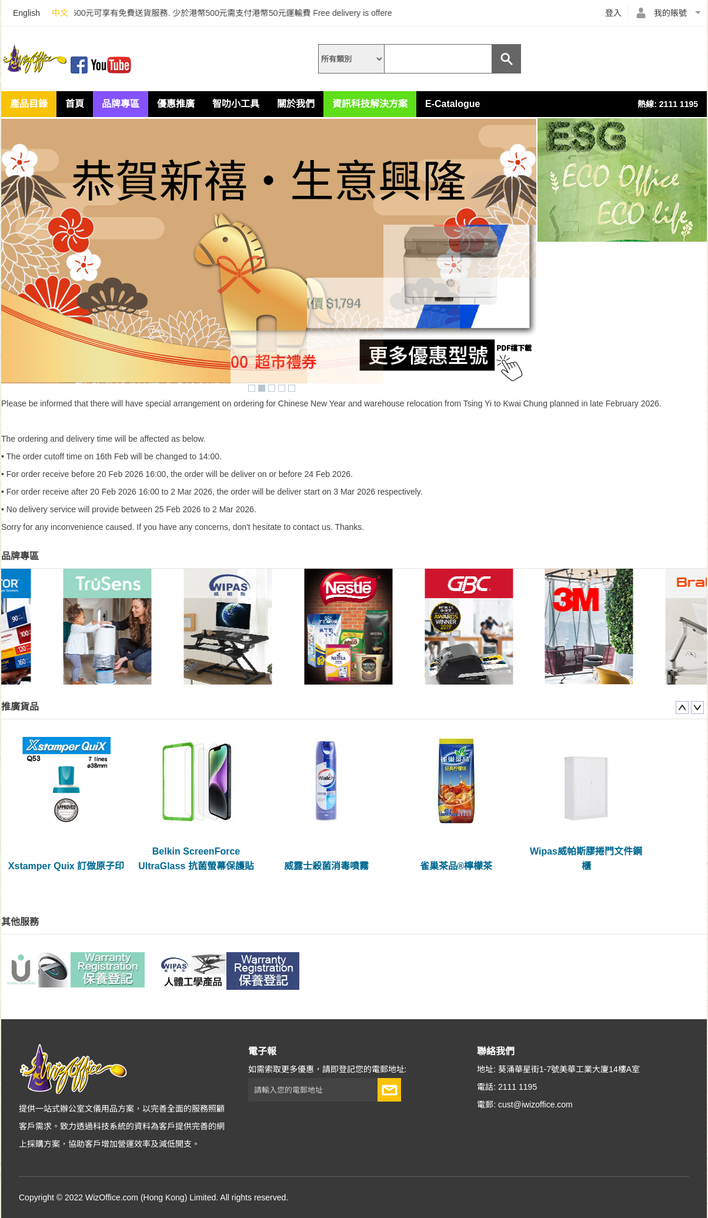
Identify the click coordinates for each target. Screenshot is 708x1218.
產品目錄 (29, 104)
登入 (613, 13)
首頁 (74, 104)
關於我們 (296, 104)
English (26, 13)
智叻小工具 (235, 104)
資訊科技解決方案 (370, 104)
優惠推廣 (176, 104)
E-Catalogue (452, 104)
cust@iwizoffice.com (535, 1104)
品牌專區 (120, 104)
